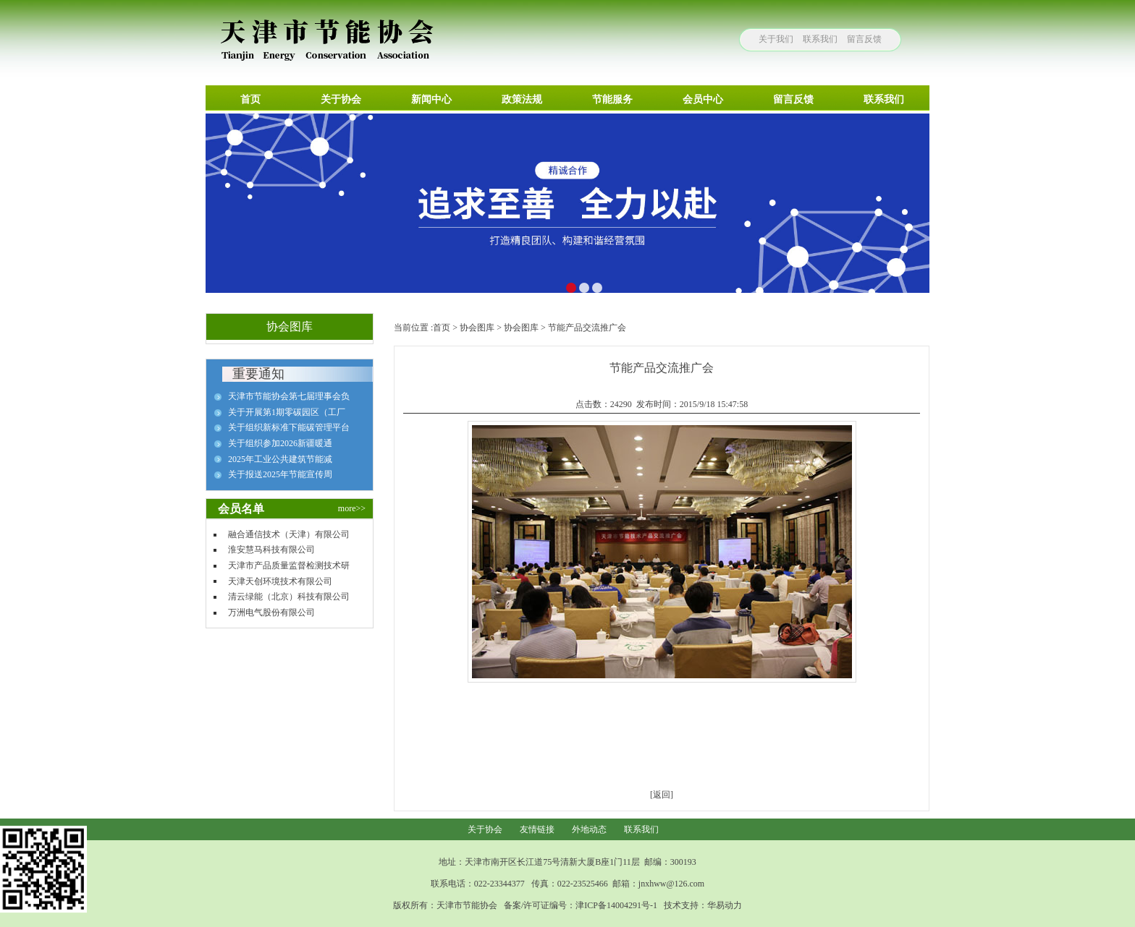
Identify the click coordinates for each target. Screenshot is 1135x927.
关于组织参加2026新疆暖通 (280, 443)
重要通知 (258, 374)
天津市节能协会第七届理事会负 (289, 396)
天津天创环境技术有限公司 (280, 581)
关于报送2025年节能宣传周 (280, 474)
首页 (441, 327)
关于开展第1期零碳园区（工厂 (286, 412)
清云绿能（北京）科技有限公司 (289, 596)
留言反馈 (864, 39)
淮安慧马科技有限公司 (271, 549)
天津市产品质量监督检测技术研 (289, 565)
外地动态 (589, 829)
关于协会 (485, 829)
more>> (352, 508)
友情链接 (537, 829)
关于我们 (776, 39)
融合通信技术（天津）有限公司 (289, 534)
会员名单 (241, 509)
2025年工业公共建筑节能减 (280, 459)
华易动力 (724, 905)
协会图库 (477, 327)
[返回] (661, 795)
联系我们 (820, 39)
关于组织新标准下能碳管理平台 (289, 427)
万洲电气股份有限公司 (271, 612)
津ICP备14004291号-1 (616, 905)
